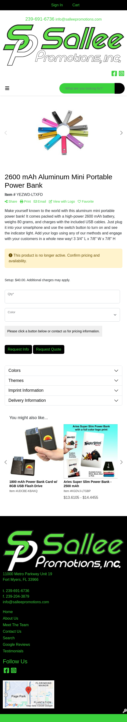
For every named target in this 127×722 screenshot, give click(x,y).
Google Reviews (16, 645)
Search (9, 638)
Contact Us (12, 631)
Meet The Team (16, 625)
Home (8, 612)
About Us (10, 618)
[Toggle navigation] (7, 88)
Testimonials (13, 651)
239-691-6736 (39, 19)
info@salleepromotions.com (78, 19)
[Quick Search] (87, 88)
